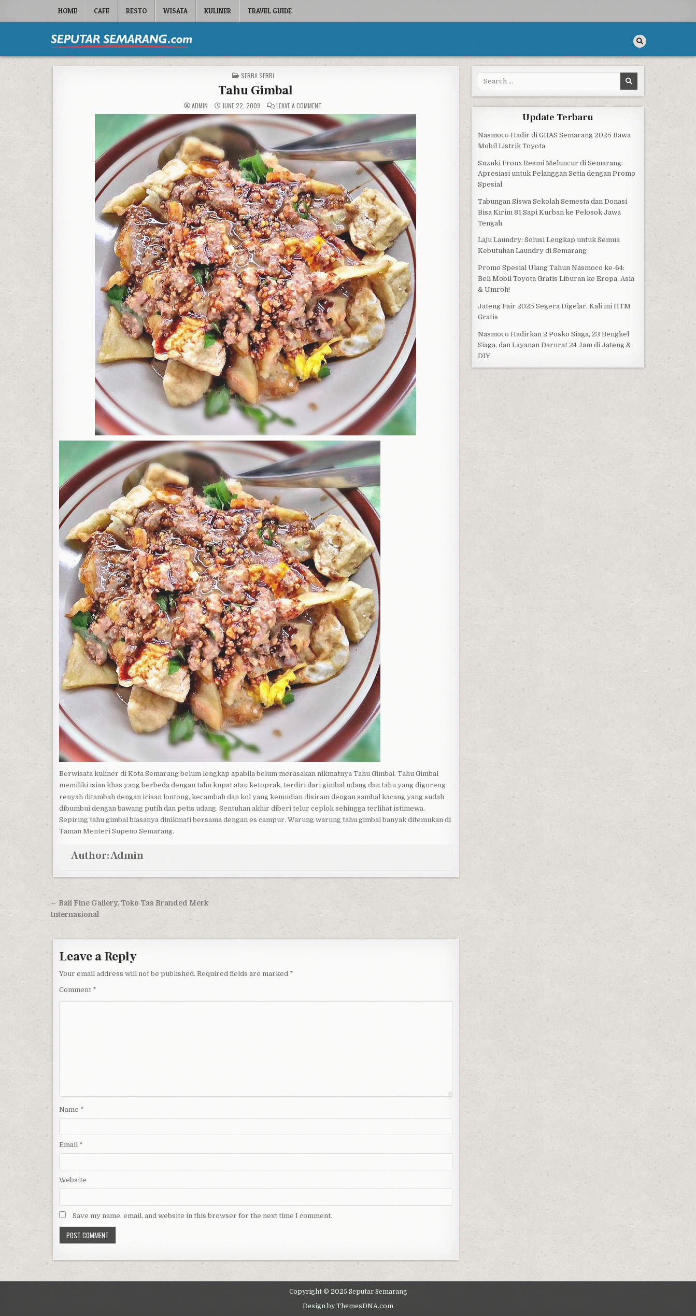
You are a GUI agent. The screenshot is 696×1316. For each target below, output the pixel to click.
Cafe (101, 11)
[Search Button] (639, 41)
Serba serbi (257, 75)
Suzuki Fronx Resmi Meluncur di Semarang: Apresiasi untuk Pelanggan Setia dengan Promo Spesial (556, 174)
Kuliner (217, 11)
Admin (200, 106)
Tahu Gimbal (255, 90)
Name (71, 1109)
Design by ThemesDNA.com (348, 1306)
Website (73, 1180)
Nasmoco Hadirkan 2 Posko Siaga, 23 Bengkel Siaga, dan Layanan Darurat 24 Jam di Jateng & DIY (554, 345)
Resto (136, 11)
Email (71, 1145)
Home (67, 11)
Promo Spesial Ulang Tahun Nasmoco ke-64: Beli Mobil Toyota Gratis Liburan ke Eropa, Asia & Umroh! (556, 278)
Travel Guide (270, 11)
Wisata (175, 11)
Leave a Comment (299, 106)
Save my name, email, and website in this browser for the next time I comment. (202, 1216)
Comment (77, 990)
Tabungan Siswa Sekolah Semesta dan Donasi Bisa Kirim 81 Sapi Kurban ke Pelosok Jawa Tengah (552, 212)
